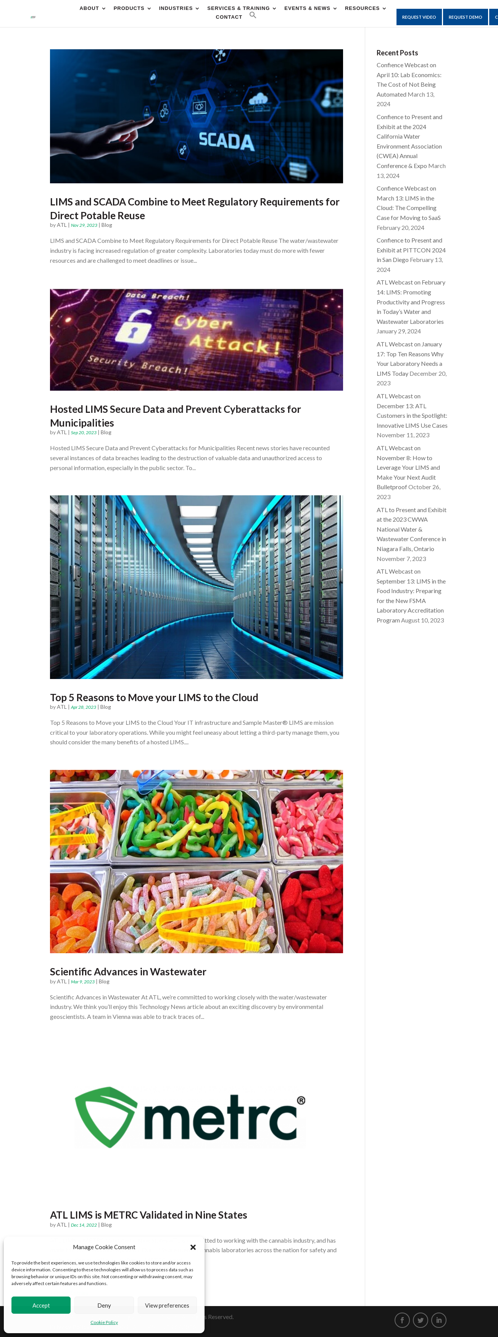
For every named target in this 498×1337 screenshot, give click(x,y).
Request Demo (465, 17)
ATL (62, 224)
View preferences (167, 1305)
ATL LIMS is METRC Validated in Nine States (148, 1215)
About (89, 8)
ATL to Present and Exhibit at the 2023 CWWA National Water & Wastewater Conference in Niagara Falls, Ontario (411, 529)
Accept (41, 1305)
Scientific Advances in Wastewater (128, 971)
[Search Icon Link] (253, 15)
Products (129, 8)
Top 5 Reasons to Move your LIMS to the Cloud (154, 697)
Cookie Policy (104, 1322)
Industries (176, 8)
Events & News (307, 8)
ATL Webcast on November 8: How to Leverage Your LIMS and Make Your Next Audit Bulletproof (408, 467)
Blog (107, 224)
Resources (362, 8)
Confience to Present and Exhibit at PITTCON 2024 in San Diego (411, 249)
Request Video (419, 17)
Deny (104, 1305)
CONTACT (229, 17)
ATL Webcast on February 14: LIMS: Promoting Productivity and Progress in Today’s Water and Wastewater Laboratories (411, 301)
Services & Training (238, 8)
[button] (193, 1247)
